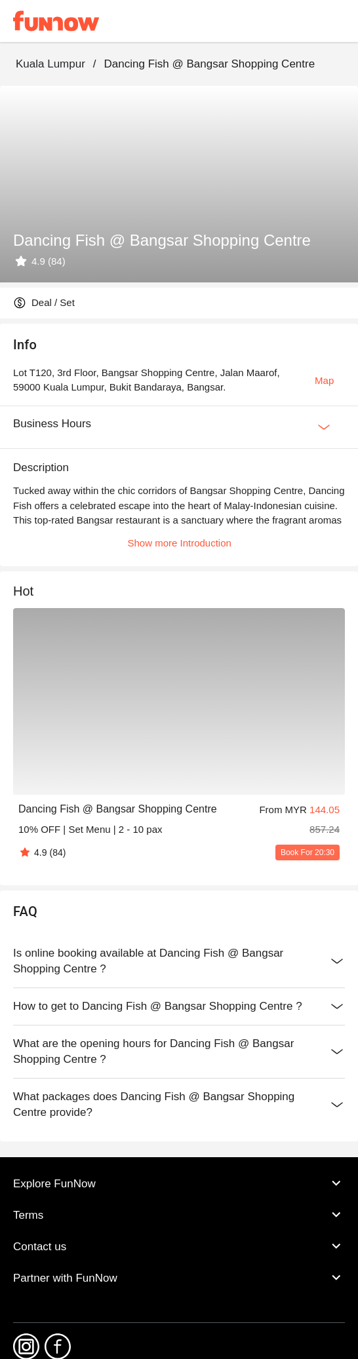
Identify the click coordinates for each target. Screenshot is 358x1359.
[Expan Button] (323, 427)
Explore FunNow (179, 1183)
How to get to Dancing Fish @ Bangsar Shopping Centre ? (179, 1006)
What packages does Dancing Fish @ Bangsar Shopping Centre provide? (179, 1105)
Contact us (179, 1246)
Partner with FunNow (179, 1277)
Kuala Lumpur (50, 64)
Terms (179, 1215)
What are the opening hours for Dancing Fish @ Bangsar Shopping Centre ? (179, 1051)
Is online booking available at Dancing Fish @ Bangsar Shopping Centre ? (179, 961)
